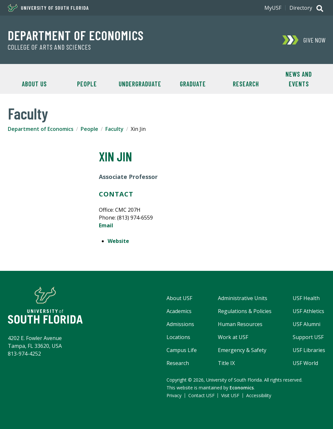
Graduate (193, 84)
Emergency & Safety (242, 350)
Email (106, 225)
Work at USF (233, 337)
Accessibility (258, 395)
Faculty (114, 128)
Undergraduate (140, 84)
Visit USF (230, 395)
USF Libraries (309, 350)
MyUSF (272, 7)
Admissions (180, 324)
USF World (305, 363)
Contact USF (201, 395)
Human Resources (240, 324)
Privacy (173, 395)
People (87, 84)
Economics (242, 388)
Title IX (226, 363)
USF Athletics (308, 311)
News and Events (299, 79)
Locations (178, 337)
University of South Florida (48, 7)
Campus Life (181, 350)
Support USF (308, 337)
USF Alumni (306, 324)
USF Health (306, 298)
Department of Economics (76, 35)
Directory (300, 7)
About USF (179, 298)
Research (246, 84)
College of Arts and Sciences (49, 47)
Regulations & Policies (245, 311)
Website (118, 241)
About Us (34, 84)
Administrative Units (242, 298)
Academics (179, 311)
